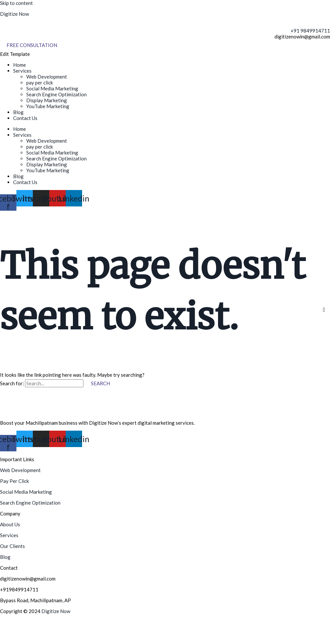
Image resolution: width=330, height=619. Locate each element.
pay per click (39, 82)
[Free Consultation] (32, 45)
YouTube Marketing (47, 106)
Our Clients (12, 546)
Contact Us (25, 118)
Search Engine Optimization (56, 94)
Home (19, 65)
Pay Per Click (14, 481)
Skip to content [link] (16, 3)
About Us (10, 524)
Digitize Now (14, 14)
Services (22, 71)
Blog (18, 112)
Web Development (46, 77)
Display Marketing (46, 100)
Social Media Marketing (52, 88)
